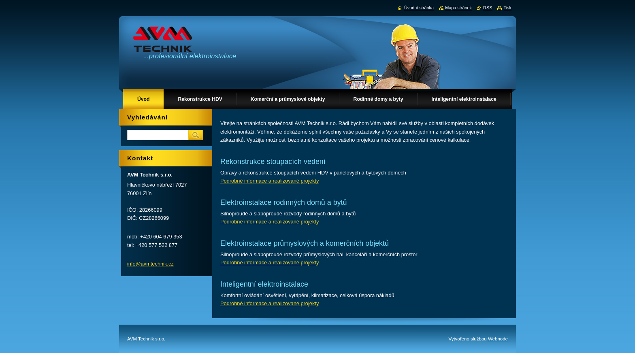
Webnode (498, 338)
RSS (487, 7)
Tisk (507, 7)
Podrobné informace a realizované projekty (269, 181)
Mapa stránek (458, 7)
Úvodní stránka (419, 7)
